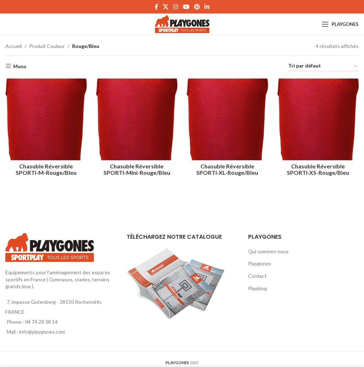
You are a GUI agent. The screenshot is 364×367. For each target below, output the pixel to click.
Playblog (257, 288)
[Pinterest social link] (197, 6)
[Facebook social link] (156, 6)
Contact (257, 276)
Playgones (259, 263)
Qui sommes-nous (268, 251)
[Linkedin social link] (207, 6)
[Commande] (323, 66)
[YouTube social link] (186, 6)
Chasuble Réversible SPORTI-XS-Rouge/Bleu (319, 168)
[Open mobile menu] (340, 24)
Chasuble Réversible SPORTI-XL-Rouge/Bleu (227, 168)
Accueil (13, 46)
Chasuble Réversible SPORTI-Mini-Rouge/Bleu (136, 168)
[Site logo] (182, 24)
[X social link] (165, 6)
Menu (19, 66)
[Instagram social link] (176, 6)
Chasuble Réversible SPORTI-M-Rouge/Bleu (45, 168)
